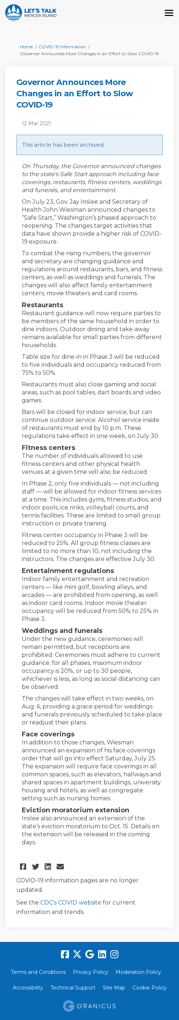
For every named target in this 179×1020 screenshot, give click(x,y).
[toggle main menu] (169, 13)
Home (26, 46)
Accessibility (28, 987)
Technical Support (72, 987)
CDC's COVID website (70, 902)
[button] (24, 866)
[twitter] (77, 954)
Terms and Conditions (38, 972)
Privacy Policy (90, 972)
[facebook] (65, 954)
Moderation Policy (138, 972)
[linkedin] (102, 954)
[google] (89, 954)
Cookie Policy (150, 987)
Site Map (114, 987)
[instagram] (114, 954)
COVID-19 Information (62, 46)
